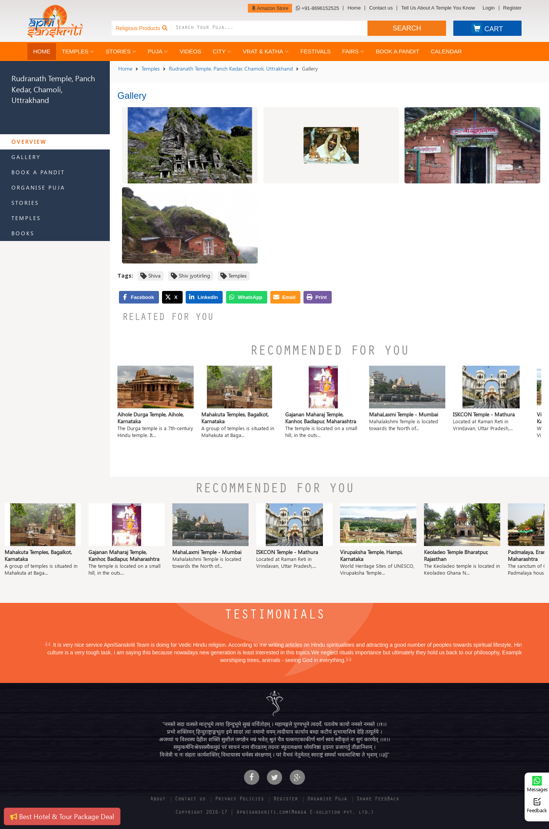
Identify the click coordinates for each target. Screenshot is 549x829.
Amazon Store (270, 8)
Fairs (353, 51)
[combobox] (271, 28)
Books (22, 233)
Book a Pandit (397, 51)
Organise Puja (38, 187)
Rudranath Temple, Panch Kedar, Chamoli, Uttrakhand (231, 68)
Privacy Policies (239, 799)
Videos (190, 51)
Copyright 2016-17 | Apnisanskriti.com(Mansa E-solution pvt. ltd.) (274, 813)
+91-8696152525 (317, 8)
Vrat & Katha (266, 51)
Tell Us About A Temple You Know (438, 8)
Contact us (381, 8)
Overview (29, 141)
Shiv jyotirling (194, 275)
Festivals (315, 51)
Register (512, 8)
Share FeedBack (377, 799)
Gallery (26, 157)
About (157, 799)
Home (354, 8)
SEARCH (407, 28)
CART (487, 28)
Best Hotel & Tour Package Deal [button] (62, 816)
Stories (121, 51)
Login (489, 8)
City (222, 51)
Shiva (154, 275)
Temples (78, 51)
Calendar (446, 51)
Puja (158, 51)
